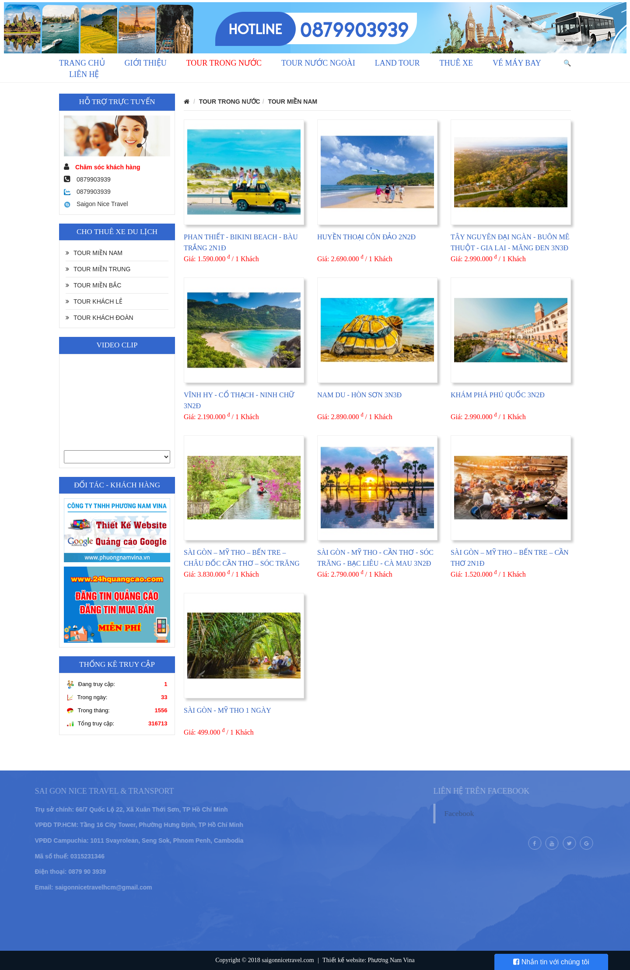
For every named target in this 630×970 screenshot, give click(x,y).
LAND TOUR (397, 63)
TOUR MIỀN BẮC (93, 285)
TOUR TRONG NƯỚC (224, 63)
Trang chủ (82, 63)
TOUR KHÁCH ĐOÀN (99, 317)
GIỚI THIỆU (146, 63)
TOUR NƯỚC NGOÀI (318, 63)
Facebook (472, 813)
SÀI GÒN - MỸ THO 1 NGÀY (227, 710)
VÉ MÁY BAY (517, 63)
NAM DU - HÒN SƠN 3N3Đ (359, 395)
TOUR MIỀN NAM (94, 252)
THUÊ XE (456, 63)
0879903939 (87, 191)
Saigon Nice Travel (96, 203)
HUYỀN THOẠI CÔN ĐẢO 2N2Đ (366, 237)
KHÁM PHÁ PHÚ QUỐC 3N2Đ (498, 395)
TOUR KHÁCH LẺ (94, 301)
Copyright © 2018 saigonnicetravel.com (264, 960)
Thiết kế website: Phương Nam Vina (368, 960)
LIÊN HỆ (84, 74)
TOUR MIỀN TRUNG (98, 269)
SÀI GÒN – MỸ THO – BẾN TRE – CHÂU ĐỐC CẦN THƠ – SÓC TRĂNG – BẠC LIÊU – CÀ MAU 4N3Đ (242, 563)
